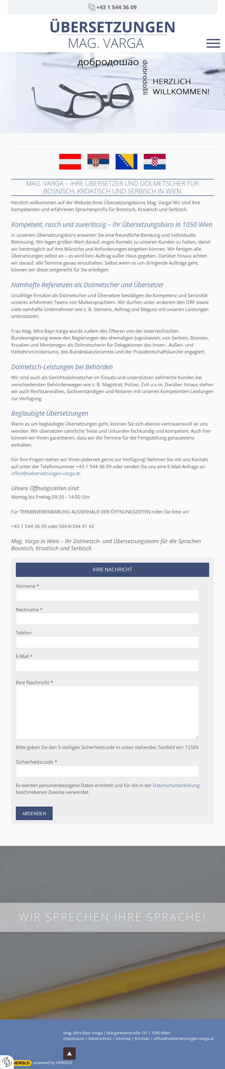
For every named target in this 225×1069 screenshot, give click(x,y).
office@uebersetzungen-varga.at (45, 473)
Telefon (24, 633)
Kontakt (142, 1038)
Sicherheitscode (36, 762)
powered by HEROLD (52, 1062)
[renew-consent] (7, 1062)
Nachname (29, 609)
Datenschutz (100, 1038)
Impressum (73, 1038)
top (69, 1053)
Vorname (27, 586)
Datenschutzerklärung (176, 785)
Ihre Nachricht (34, 682)
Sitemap (123, 1038)
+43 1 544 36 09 (116, 7)
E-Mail (24, 656)
